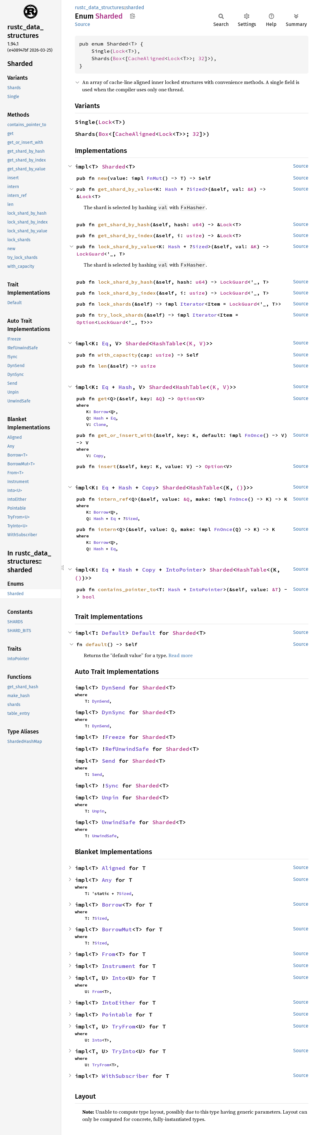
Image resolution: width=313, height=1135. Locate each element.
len (102, 366)
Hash (171, 189)
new (102, 178)
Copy (98, 455)
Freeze (115, 736)
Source (82, 24)
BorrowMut (117, 929)
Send (108, 760)
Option (85, 322)
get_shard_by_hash (124, 224)
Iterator (192, 304)
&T (275, 589)
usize (194, 235)
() (239, 487)
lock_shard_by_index (127, 293)
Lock (119, 51)
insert (107, 466)
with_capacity (118, 355)
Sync (112, 785)
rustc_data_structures (99, 7)
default (96, 644)
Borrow (101, 411)
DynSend (113, 687)
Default (113, 632)
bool (89, 597)
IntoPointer (184, 569)
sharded (135, 7)
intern (107, 529)
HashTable (167, 343)
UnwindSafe (118, 822)
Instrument (118, 965)
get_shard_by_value (125, 189)
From (108, 954)
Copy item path (132, 16)
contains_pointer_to (127, 589)
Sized (197, 189)
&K (251, 189)
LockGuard (90, 254)
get (102, 398)
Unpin (110, 797)
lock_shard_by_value (127, 246)
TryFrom (123, 1026)
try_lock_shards (121, 315)
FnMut (154, 178)
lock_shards (114, 304)
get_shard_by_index (125, 235)
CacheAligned (146, 58)
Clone (100, 424)
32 (201, 58)
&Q (159, 398)
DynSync (113, 712)
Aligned (113, 867)
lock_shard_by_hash (125, 282)
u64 (197, 224)
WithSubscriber (125, 1075)
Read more (180, 655)
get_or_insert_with (125, 435)
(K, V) (196, 343)
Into (118, 977)
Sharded (113, 166)
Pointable (117, 1014)
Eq (105, 343)
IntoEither (118, 1002)
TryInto (123, 1051)
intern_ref (113, 499)
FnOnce (254, 435)
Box (117, 58)
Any (107, 879)
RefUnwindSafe (127, 748)
